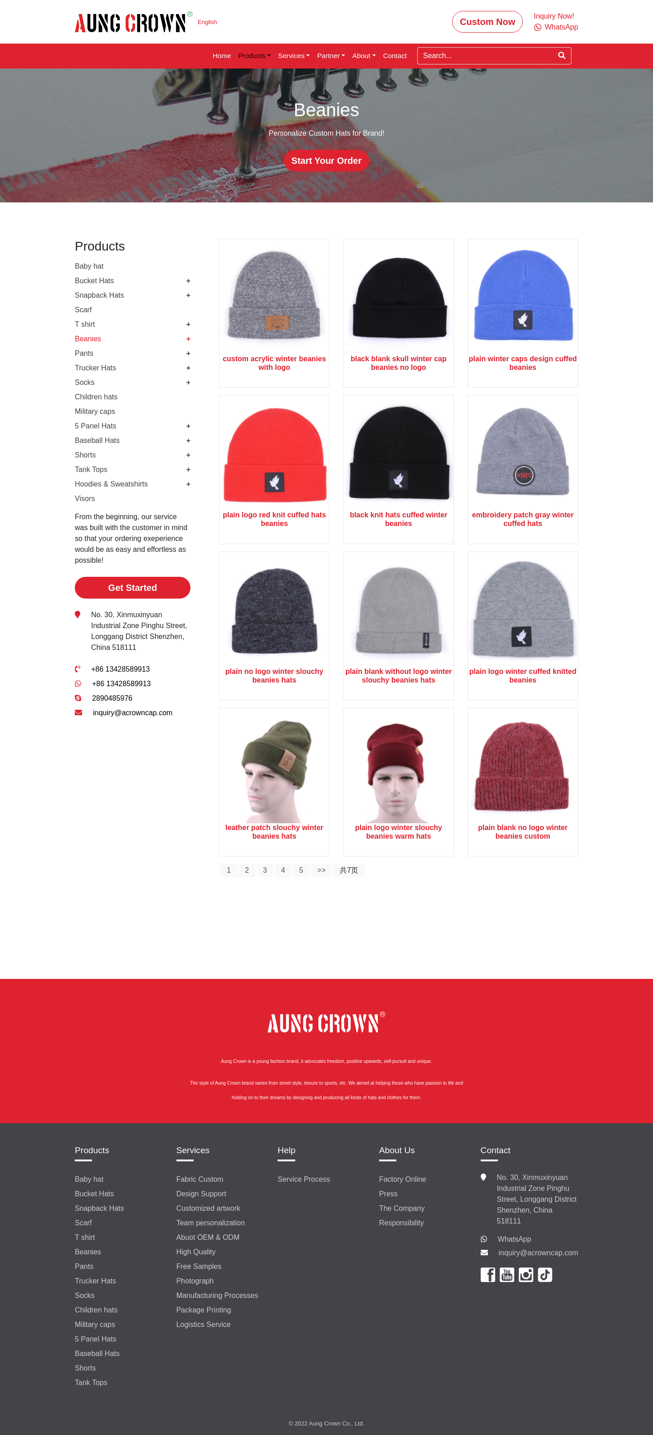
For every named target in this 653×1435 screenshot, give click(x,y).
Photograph (195, 1281)
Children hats (96, 397)
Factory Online (402, 1179)
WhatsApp (514, 1239)
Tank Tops (91, 469)
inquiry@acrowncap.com (132, 713)
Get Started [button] (132, 588)
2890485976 (112, 698)
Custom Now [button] (487, 22)
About (361, 55)
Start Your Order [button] (327, 161)
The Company (402, 1208)
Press (388, 1194)
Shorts (85, 455)
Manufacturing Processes (217, 1295)
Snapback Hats (99, 295)
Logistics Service (203, 1324)
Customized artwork (208, 1208)
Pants (84, 353)
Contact (395, 55)
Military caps (95, 411)
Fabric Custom (200, 1179)
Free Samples (199, 1266)
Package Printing (203, 1310)
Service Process (304, 1179)
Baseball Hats (97, 440)
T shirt (85, 324)
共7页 (349, 870)
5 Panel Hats (96, 426)
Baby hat (89, 266)
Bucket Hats (94, 281)
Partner (328, 55)
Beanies (88, 339)
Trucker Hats (95, 368)
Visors (85, 498)
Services (291, 55)
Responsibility (401, 1223)
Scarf (83, 310)
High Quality (196, 1252)
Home (222, 55)
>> (321, 870)
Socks (85, 382)
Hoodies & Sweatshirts (111, 484)
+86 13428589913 (120, 669)
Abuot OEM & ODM (208, 1237)
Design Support (201, 1194)
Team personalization (210, 1223)
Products (251, 55)
